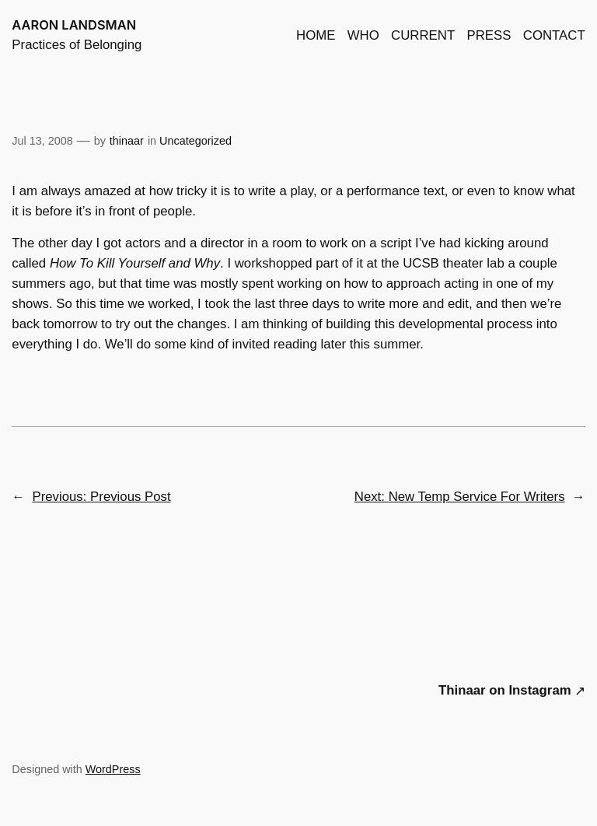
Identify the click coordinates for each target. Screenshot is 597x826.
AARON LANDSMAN (74, 25)
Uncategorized (195, 141)
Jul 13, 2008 (42, 141)
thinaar (127, 141)
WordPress (113, 769)
